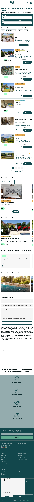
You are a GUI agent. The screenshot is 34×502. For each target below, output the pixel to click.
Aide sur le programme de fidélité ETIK (24, 449)
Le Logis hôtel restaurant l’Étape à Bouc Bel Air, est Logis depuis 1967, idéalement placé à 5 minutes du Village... (23, 141)
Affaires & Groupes (4, 463)
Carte (2, 30)
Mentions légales (20, 455)
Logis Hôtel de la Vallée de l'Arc (23, 69)
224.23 (19, 130)
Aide (18, 463)
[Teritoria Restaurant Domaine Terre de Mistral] (7, 37)
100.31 (19, 78)
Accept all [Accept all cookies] (19, 496)
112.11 (19, 62)
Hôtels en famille (5, 356)
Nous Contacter (4, 461)
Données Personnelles (21, 457)
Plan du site (19, 465)
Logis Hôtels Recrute (4, 465)
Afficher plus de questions (17, 323)
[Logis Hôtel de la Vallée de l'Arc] (7, 70)
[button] (2, 500)
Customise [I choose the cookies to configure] (7, 496)
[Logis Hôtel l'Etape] (7, 138)
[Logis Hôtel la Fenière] (7, 87)
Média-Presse (3, 459)
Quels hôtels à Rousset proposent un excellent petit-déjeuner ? (14, 318)
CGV (18, 461)
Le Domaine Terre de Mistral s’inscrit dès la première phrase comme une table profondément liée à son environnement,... (23, 41)
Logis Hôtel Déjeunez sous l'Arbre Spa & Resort (12, 238)
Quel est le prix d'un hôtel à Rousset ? (9, 301)
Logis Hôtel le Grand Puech (20, 102)
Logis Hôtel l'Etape (20, 137)
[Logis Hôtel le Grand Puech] (7, 104)
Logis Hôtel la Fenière (21, 86)
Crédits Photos (20, 467)
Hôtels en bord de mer (6, 360)
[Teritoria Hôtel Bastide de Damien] (7, 155)
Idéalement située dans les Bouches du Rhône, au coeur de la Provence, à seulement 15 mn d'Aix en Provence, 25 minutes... (23, 90)
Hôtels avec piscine (5, 352)
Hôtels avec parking (5, 354)
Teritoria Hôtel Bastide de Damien (22, 154)
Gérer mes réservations (21, 445)
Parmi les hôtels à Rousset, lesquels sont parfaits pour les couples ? (15, 305)
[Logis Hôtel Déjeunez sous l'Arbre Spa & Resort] (7, 53)
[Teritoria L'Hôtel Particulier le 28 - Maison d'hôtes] (7, 121)
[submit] (17, 437)
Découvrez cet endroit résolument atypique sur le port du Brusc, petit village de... (15, 205)
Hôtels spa (4, 358)
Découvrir (24, 45)
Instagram (20, 472)
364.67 (19, 163)
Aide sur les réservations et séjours (23, 447)
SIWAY (28, 500)
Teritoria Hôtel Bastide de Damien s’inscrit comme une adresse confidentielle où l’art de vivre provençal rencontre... (23, 158)
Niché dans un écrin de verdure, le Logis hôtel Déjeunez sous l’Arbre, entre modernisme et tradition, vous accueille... (23, 57)
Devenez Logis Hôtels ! (5, 455)
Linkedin (3, 474)
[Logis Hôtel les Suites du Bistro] (11, 191)
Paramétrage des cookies (22, 459)
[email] (17, 434)
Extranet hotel (3, 457)
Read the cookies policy (6, 492)
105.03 (19, 146)
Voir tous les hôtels (17, 171)
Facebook (4, 472)
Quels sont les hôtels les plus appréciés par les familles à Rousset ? (15, 309)
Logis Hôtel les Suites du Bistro (7, 202)
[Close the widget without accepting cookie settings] (7, 478)
